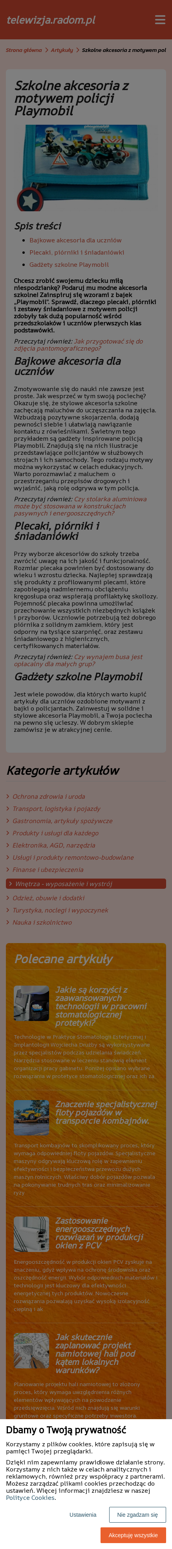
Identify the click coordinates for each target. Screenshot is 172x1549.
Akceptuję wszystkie (133, 1535)
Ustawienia (83, 1515)
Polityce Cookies (30, 1497)
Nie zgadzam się (137, 1515)
